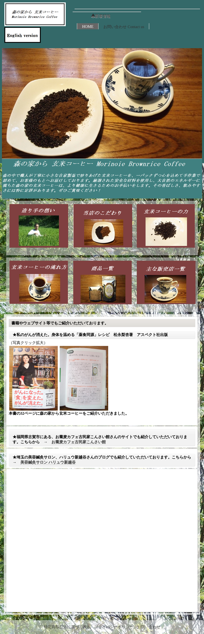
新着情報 (101, 16)
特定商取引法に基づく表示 (67, 627)
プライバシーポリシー (113, 627)
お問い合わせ (148, 627)
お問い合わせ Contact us (123, 27)
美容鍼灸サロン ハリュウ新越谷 (48, 462)
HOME (87, 26)
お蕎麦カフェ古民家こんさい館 (78, 442)
